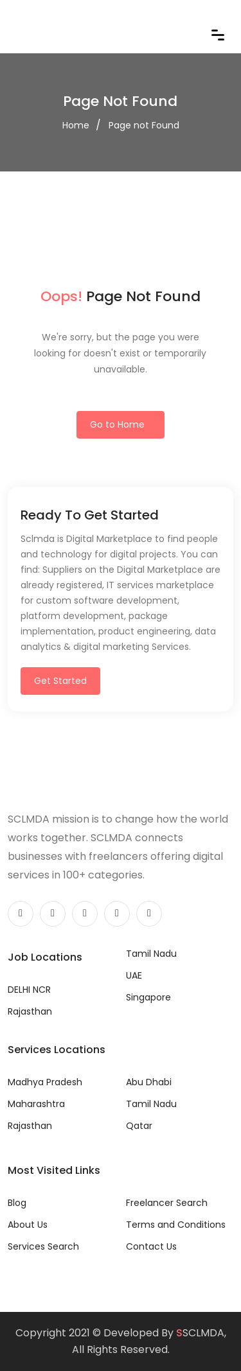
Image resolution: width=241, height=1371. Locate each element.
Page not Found (144, 125)
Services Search (43, 1246)
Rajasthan (30, 1011)
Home (75, 125)
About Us (28, 1224)
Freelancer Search (167, 1202)
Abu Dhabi (149, 1082)
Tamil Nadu (151, 953)
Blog (17, 1202)
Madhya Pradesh (45, 1082)
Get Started (60, 680)
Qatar (139, 1125)
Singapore (148, 997)
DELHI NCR (29, 989)
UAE (134, 975)
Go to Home (117, 424)
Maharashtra (36, 1103)
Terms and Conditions (176, 1224)
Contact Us (151, 1246)
